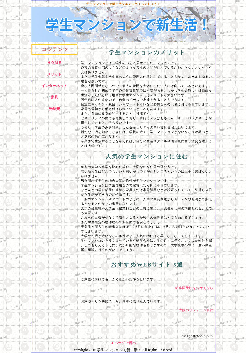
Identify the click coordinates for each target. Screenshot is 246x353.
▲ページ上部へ (123, 343)
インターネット (54, 86)
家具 (54, 97)
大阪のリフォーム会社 (196, 310)
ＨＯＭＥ (54, 63)
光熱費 (54, 109)
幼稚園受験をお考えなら (194, 288)
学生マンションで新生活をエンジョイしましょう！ (123, 4)
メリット (54, 74)
